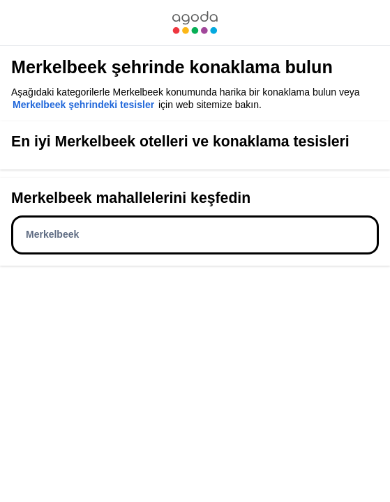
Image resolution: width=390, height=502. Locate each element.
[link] (194, 22)
